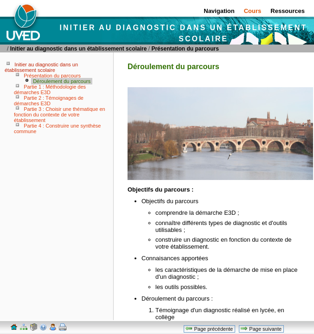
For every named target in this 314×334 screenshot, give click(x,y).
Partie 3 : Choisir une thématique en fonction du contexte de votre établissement (59, 114)
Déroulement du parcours (61, 81)
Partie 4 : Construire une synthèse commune (57, 128)
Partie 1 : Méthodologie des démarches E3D (50, 89)
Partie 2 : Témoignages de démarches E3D (48, 100)
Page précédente (209, 328)
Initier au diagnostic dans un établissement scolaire (78, 48)
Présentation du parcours (184, 48)
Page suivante (261, 328)
